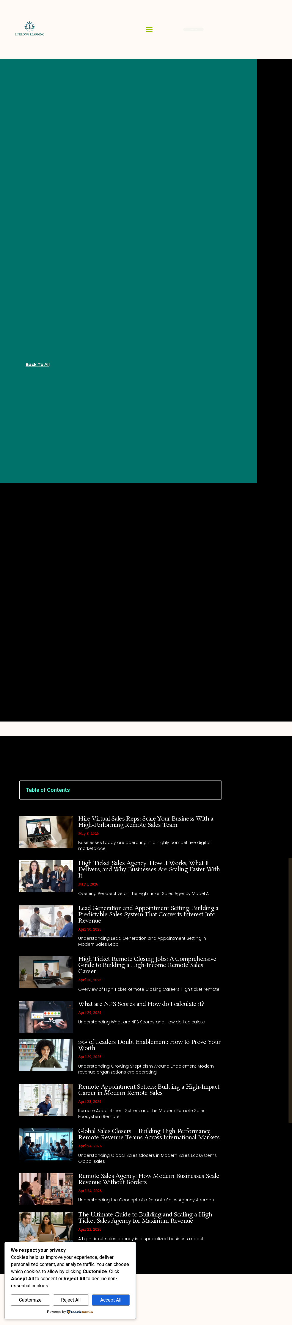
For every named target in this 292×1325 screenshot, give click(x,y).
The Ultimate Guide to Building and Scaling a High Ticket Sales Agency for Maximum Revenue (145, 1218)
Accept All (110, 1300)
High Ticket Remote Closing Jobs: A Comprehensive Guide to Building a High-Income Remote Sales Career (147, 965)
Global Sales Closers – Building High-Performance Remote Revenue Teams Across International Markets (148, 1134)
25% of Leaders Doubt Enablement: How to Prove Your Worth (149, 1045)
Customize (30, 1300)
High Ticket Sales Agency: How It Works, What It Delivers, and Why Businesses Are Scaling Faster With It (149, 869)
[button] (149, 29)
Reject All (71, 1300)
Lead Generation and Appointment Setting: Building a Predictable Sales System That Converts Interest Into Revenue (148, 914)
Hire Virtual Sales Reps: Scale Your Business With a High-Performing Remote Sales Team (145, 822)
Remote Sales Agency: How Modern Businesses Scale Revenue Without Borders (148, 1179)
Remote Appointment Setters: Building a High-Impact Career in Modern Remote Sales (148, 1090)
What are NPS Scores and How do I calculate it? (141, 1004)
